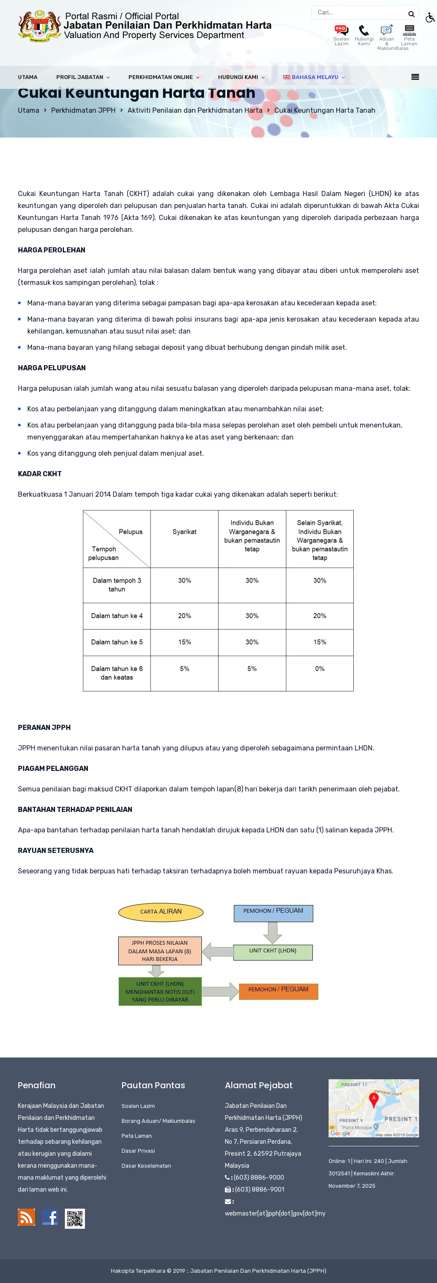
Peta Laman (409, 37)
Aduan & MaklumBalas (392, 39)
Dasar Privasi (138, 1151)
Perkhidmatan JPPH (83, 110)
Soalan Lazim (341, 37)
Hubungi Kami (364, 37)
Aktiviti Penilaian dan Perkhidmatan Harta (195, 110)
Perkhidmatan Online (160, 77)
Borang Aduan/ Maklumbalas (158, 1121)
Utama (28, 77)
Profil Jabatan (79, 77)
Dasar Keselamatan (146, 1166)
